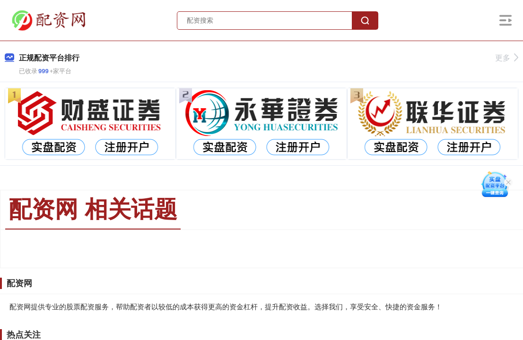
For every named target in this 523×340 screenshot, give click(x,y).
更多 (506, 58)
